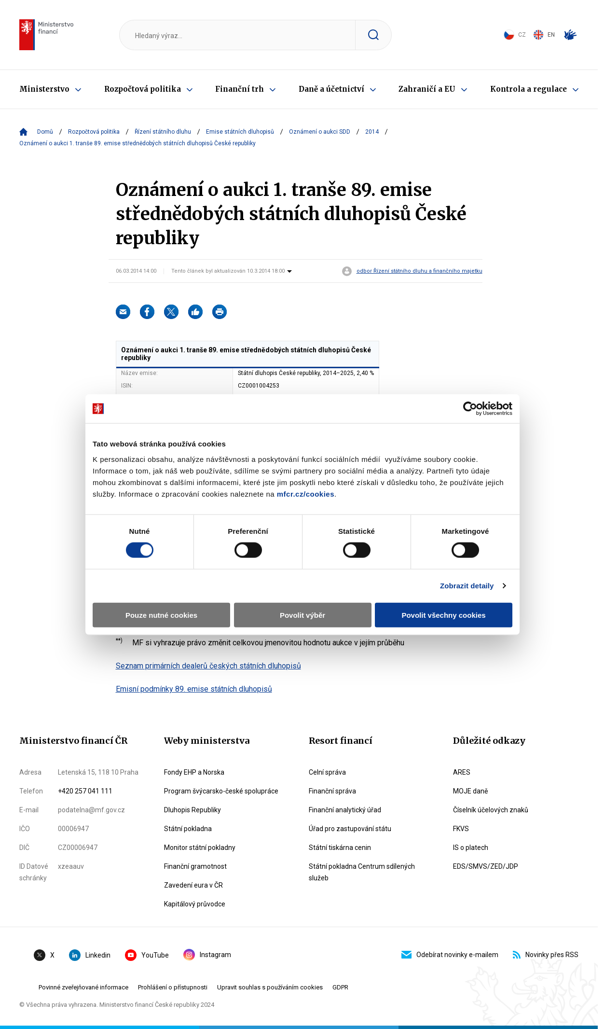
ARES (461, 772)
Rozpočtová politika (142, 89)
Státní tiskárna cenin (340, 847)
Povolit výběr (302, 615)
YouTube (147, 955)
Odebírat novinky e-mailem (449, 955)
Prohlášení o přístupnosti (172, 987)
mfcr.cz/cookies (305, 493)
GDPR (340, 987)
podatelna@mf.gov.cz (91, 810)
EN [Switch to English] (544, 34)
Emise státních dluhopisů (240, 131)
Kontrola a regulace (528, 89)
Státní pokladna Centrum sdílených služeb (362, 872)
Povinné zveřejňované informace (83, 987)
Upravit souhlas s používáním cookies (270, 987)
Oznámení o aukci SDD (319, 131)
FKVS (461, 829)
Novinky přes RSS (545, 955)
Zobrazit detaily (467, 586)
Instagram (207, 954)
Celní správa (327, 772)
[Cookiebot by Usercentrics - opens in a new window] (470, 409)
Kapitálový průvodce (194, 904)
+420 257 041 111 (85, 791)
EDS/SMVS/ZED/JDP (485, 866)
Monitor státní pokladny (199, 847)
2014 (372, 131)
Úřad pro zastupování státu (350, 829)
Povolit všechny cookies (443, 615)
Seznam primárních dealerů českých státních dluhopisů (208, 665)
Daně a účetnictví (331, 89)
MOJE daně (470, 791)
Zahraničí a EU (427, 89)
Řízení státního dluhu (163, 131)
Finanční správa (332, 791)
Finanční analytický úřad (345, 810)
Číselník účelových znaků (490, 810)
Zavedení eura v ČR (193, 885)
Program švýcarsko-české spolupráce (221, 791)
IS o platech (470, 847)
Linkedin (89, 955)
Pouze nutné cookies (161, 615)
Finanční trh (239, 89)
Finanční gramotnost (195, 866)
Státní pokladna (188, 829)
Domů (45, 132)
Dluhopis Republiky (192, 810)
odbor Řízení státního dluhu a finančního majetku (419, 271)
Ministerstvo (44, 89)
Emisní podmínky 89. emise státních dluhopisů (194, 689)
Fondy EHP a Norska (194, 772)
